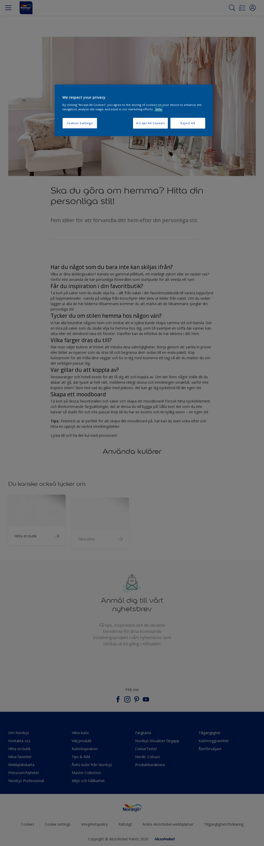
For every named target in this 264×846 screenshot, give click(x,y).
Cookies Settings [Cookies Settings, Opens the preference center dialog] (80, 123)
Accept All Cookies (150, 123)
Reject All (187, 123)
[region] (134, 110)
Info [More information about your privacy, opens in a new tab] (158, 109)
